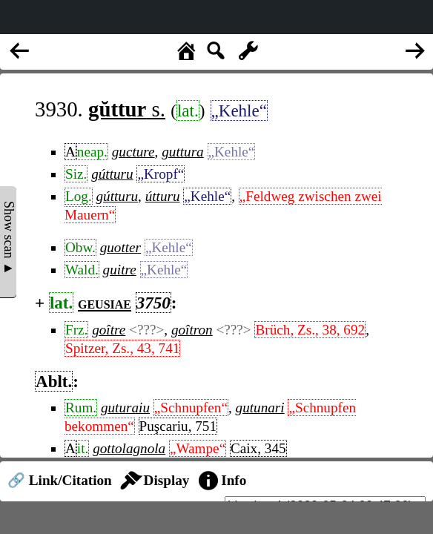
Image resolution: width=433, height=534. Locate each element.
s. (126, 109)
